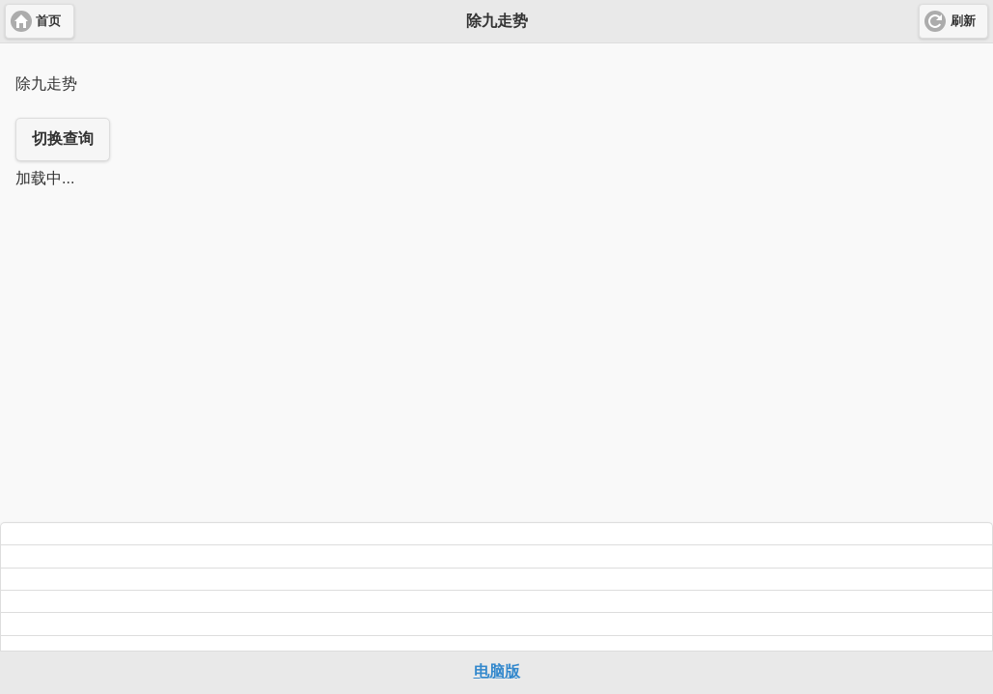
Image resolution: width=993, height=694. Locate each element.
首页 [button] (48, 21)
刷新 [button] (963, 21)
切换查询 (63, 138)
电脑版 (497, 671)
